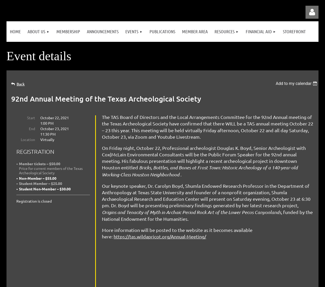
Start (31, 117)
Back (21, 84)
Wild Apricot (256, 280)
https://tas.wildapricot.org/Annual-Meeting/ (160, 236)
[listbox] (297, 83)
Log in (312, 12)
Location (28, 139)
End (32, 128)
